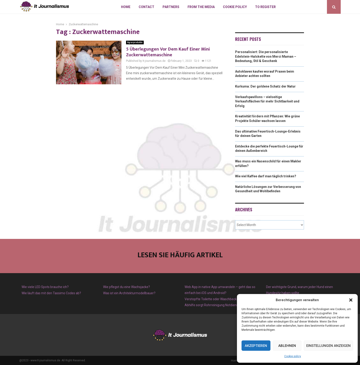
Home (125, 7)
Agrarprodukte (135, 42)
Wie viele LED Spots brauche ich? (45, 287)
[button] (351, 300)
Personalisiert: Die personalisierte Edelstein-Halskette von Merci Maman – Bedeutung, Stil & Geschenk (265, 56)
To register (265, 7)
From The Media (201, 7)
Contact (146, 7)
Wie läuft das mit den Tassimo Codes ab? (51, 293)
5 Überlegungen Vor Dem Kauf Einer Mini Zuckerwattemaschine (168, 52)
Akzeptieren (256, 346)
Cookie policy (292, 356)
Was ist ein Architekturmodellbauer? (129, 293)
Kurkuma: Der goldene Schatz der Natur (265, 86)
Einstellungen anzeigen (328, 346)
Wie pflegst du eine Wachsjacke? (126, 287)
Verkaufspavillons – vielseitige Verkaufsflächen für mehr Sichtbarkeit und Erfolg (267, 101)
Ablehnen (287, 346)
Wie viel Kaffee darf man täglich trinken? (265, 176)
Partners (171, 7)
